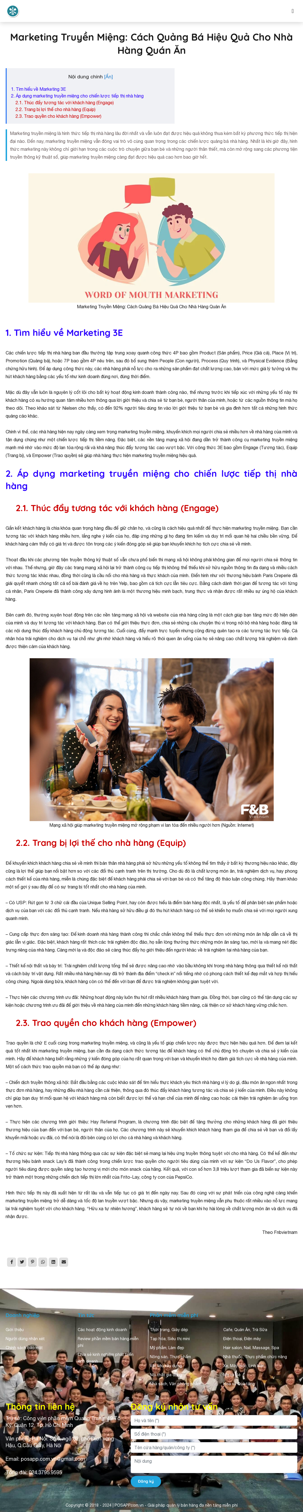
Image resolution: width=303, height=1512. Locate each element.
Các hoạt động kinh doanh (102, 1329)
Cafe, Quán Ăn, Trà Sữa (245, 1329)
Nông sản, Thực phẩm (170, 1356)
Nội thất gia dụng (166, 1375)
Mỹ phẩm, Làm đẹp (167, 1347)
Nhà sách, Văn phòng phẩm (175, 1384)
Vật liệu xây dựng (166, 1366)
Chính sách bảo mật (24, 1347)
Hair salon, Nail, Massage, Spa (251, 1347)
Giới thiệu (15, 1329)
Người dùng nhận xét (25, 1338)
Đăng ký (146, 1481)
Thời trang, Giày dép (169, 1329)
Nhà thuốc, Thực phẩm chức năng (255, 1356)
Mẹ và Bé (231, 1375)
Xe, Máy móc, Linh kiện (243, 1366)
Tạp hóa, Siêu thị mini (170, 1338)
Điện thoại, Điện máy (242, 1338)
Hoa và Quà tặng (239, 1384)
